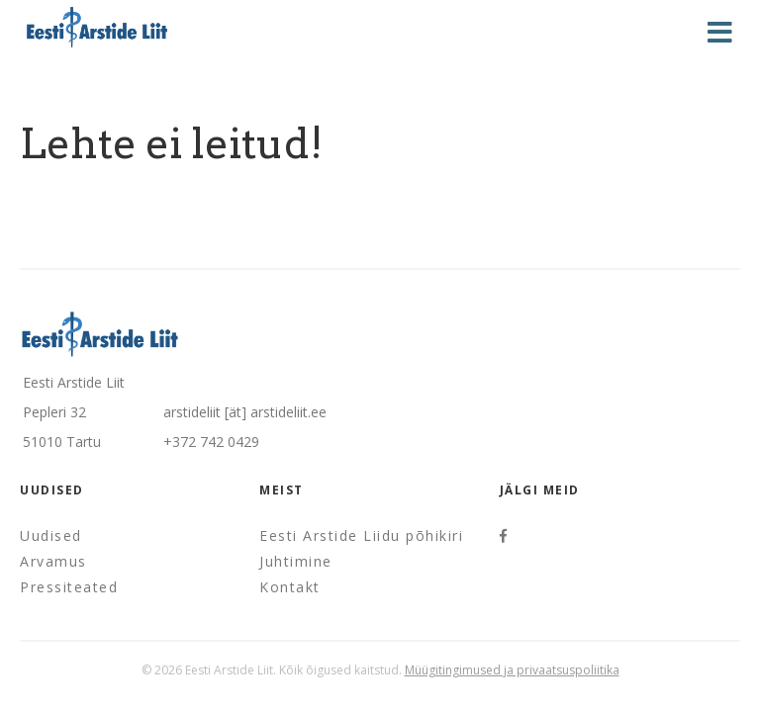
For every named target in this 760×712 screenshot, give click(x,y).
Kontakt (290, 587)
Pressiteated (69, 587)
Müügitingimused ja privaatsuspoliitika (512, 670)
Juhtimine (295, 561)
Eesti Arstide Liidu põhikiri (361, 535)
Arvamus (53, 561)
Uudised (51, 535)
